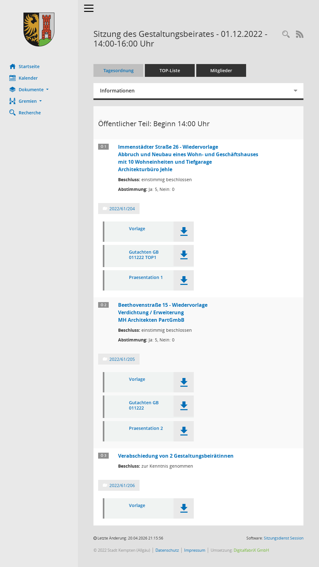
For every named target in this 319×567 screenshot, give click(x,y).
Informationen (117, 90)
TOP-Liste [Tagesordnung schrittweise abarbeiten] (170, 70)
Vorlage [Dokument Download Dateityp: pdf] (137, 228)
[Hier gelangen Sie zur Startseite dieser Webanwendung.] (39, 29)
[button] (39, 89)
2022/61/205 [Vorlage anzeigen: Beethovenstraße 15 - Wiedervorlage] (122, 359)
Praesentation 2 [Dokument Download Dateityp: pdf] (146, 428)
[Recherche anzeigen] (286, 34)
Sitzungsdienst (283, 538)
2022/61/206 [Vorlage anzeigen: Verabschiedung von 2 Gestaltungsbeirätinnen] (122, 485)
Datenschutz (167, 550)
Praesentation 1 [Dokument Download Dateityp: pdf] (146, 277)
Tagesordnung (118, 70)
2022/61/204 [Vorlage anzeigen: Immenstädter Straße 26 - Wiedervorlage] (122, 208)
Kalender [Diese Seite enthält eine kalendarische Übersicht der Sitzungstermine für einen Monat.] (23, 78)
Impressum (194, 550)
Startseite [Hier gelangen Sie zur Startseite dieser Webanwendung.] (24, 66)
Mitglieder (221, 70)
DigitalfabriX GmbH (251, 550)
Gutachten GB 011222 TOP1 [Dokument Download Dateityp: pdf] (144, 255)
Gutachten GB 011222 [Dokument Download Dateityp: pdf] (144, 405)
